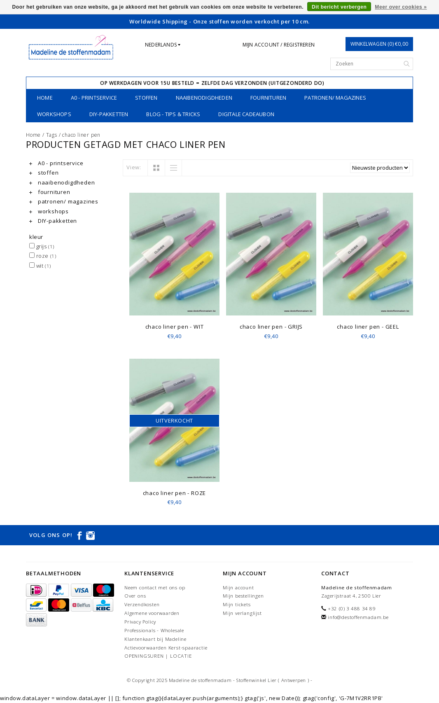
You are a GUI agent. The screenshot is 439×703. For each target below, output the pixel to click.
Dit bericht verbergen (339, 7)
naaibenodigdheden (204, 97)
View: (133, 167)
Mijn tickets (237, 604)
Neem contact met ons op (154, 587)
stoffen (146, 97)
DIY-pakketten (108, 114)
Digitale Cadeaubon (246, 114)
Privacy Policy (140, 622)
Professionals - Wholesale (154, 630)
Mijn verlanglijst (242, 613)
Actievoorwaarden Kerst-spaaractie (165, 648)
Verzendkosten (141, 604)
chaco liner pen (81, 134)
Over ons (135, 596)
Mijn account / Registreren (279, 44)
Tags (51, 134)
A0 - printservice (94, 97)
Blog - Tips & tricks (173, 114)
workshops (54, 114)
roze (42, 255)
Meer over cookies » (401, 7)
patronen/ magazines (335, 97)
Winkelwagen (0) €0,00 (379, 43)
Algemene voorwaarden (152, 613)
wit (40, 265)
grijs (41, 246)
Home (45, 97)
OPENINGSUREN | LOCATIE (158, 656)
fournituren (268, 97)
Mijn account (238, 587)
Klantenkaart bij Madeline (155, 639)
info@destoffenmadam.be (358, 617)
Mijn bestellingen (243, 596)
